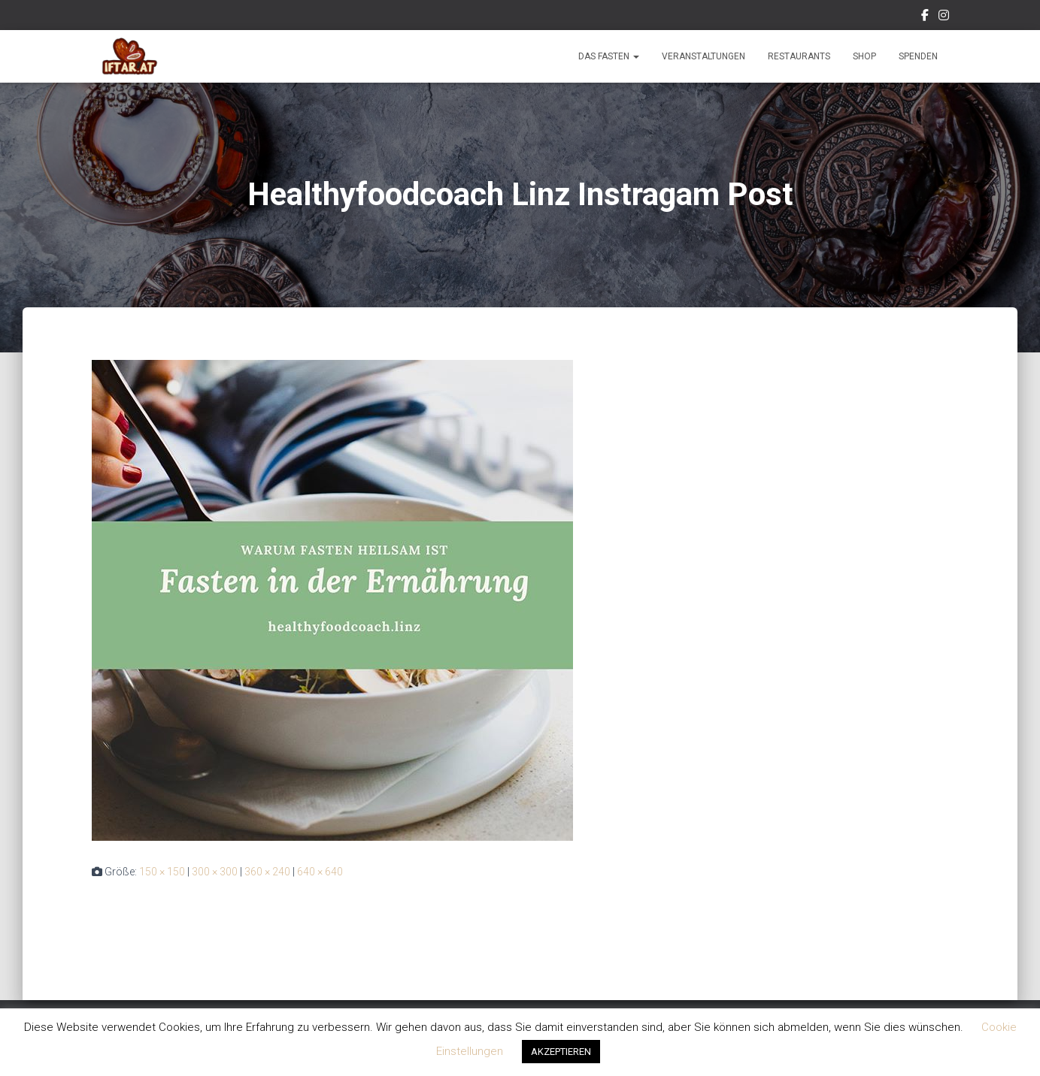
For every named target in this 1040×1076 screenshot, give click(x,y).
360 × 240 (267, 872)
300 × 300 (215, 872)
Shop (864, 56)
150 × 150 (162, 872)
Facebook (925, 17)
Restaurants (799, 56)
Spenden (918, 56)
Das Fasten (608, 56)
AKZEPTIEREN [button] (561, 1051)
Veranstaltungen (703, 56)
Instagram (943, 17)
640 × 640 (320, 872)
